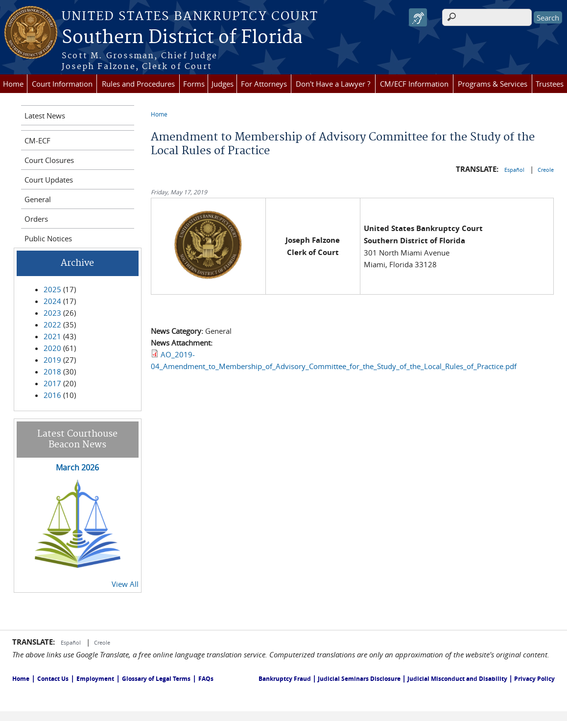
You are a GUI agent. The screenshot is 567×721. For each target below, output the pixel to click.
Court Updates (48, 180)
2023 (52, 313)
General (37, 199)
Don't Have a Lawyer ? (333, 84)
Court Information (62, 84)
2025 (52, 289)
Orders (36, 219)
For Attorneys (264, 84)
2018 (52, 371)
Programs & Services (492, 84)
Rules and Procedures (138, 84)
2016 (52, 395)
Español (515, 169)
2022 (52, 324)
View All (125, 584)
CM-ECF (37, 140)
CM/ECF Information (414, 84)
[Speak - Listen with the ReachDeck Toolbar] (418, 17)
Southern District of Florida (182, 37)
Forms (194, 84)
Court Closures (49, 160)
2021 (52, 336)
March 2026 (77, 467)
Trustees (550, 84)
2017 (52, 383)
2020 (52, 348)
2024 (52, 301)
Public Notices (48, 238)
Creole (546, 169)
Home (13, 84)
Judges (223, 84)
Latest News (44, 115)
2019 (52, 360)
